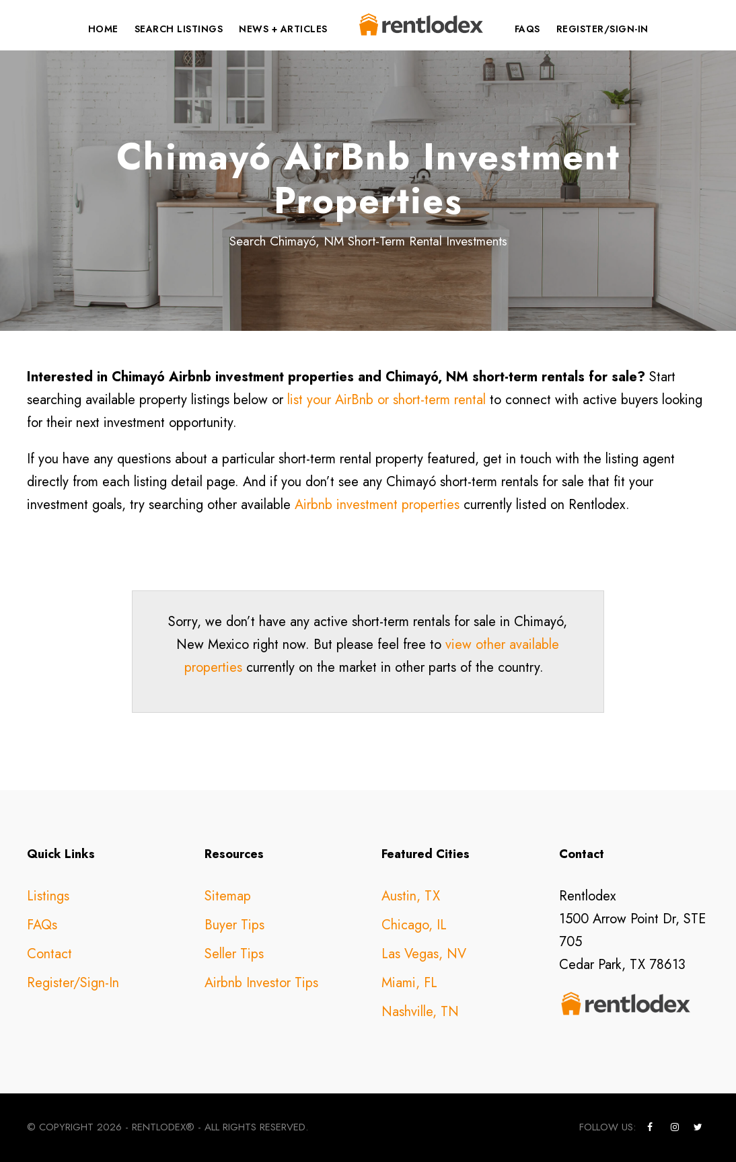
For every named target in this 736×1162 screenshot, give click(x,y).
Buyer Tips (234, 925)
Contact (49, 954)
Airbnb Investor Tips (261, 983)
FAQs (527, 29)
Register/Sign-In (602, 29)
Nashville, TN (420, 1011)
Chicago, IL (414, 925)
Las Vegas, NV (423, 954)
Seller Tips (234, 954)
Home (103, 29)
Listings (48, 896)
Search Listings (179, 29)
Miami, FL (409, 983)
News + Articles (283, 29)
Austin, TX (410, 896)
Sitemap (228, 896)
